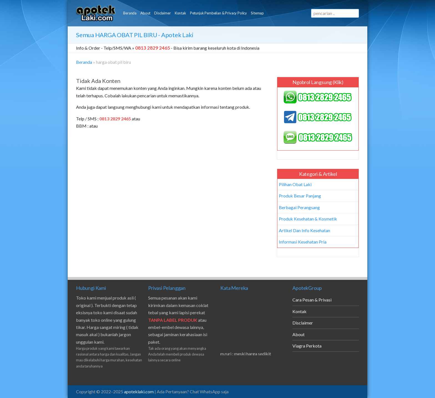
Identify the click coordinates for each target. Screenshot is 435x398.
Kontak (180, 13)
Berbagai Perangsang (299, 207)
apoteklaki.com (139, 391)
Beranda (129, 13)
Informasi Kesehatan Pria (303, 241)
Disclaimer (162, 13)
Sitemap (257, 13)
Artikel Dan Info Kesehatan (304, 230)
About (145, 13)
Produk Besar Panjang (300, 195)
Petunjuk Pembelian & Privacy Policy (218, 13)
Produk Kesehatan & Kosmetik (308, 218)
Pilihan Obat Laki (295, 184)
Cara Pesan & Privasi (312, 299)
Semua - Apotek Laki (134, 35)
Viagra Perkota (307, 345)
